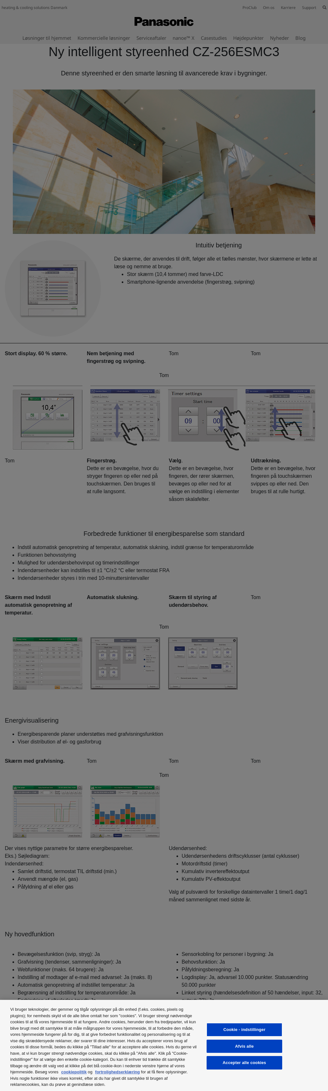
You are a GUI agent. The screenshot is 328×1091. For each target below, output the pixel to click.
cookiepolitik (73, 1072)
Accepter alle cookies (244, 1062)
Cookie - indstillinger (244, 1029)
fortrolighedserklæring (117, 1072)
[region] (164, 1045)
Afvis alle (244, 1046)
